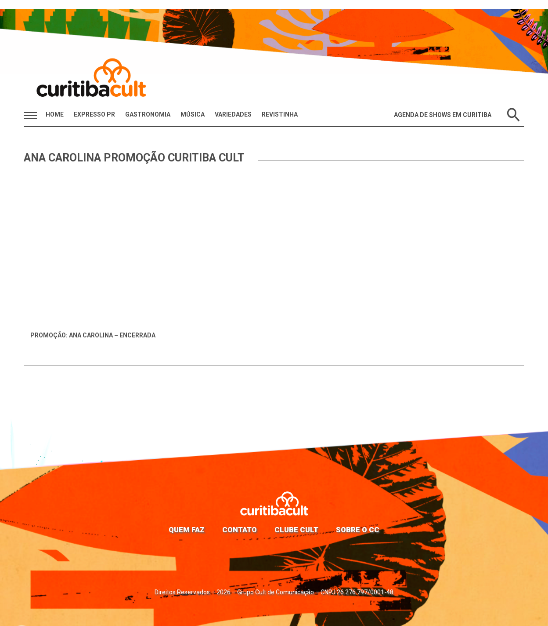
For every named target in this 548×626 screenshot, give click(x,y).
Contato (239, 529)
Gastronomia (147, 114)
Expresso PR (94, 114)
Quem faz (187, 529)
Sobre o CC (357, 529)
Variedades (233, 114)
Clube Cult (296, 529)
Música (192, 114)
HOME (55, 114)
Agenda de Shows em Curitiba (442, 114)
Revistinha (280, 114)
